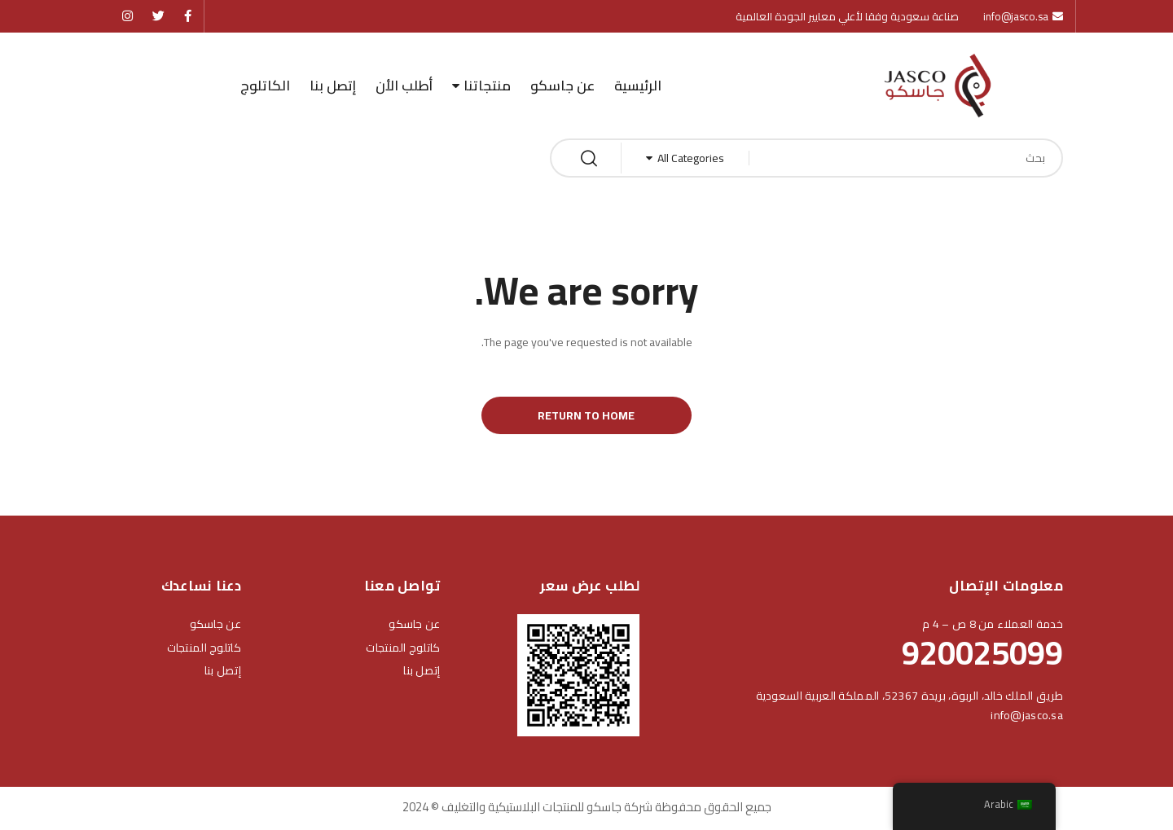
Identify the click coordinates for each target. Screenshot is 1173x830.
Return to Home (586, 417)
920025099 (982, 655)
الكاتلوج (265, 85)
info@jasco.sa (1027, 717)
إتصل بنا (333, 85)
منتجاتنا (487, 85)
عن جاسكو (562, 85)
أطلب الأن (404, 85)
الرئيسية (637, 85)
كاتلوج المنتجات (403, 650)
